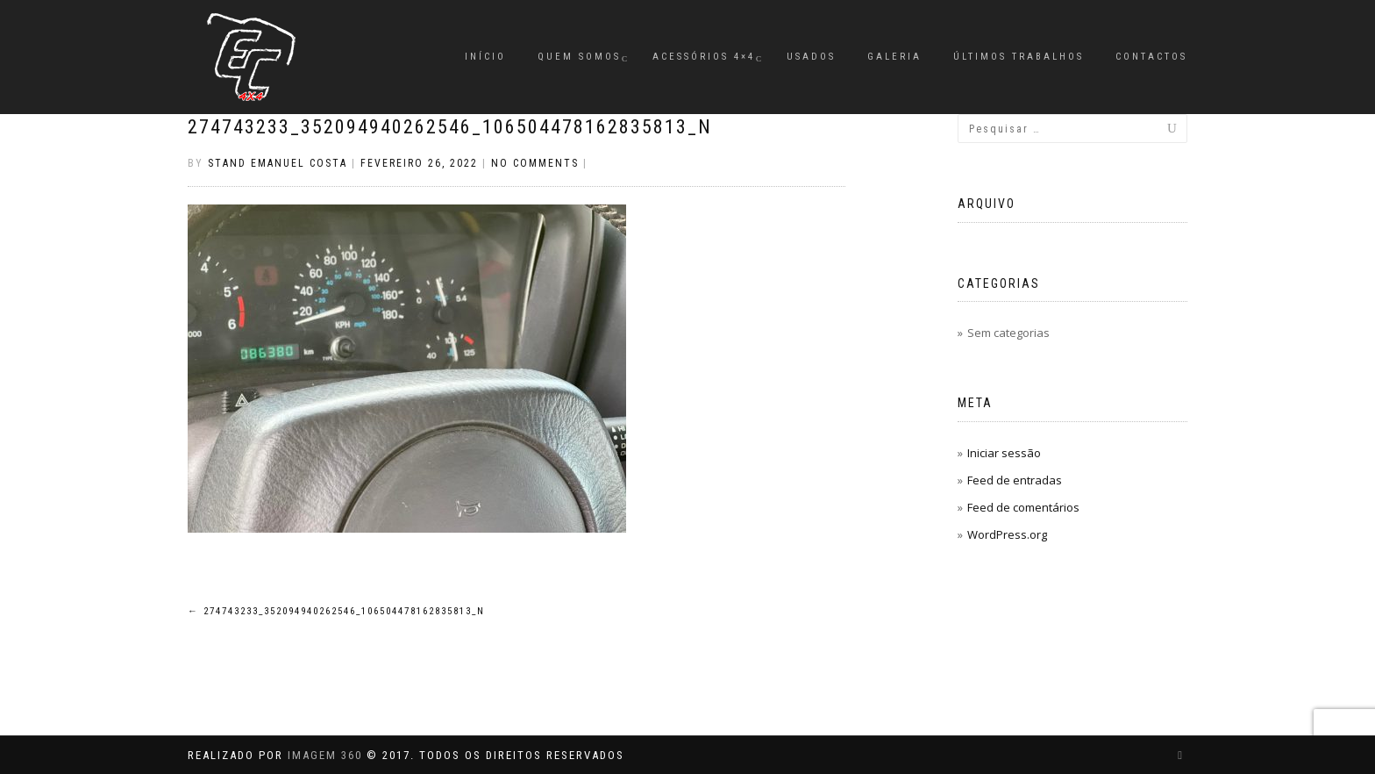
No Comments (535, 163)
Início (485, 56)
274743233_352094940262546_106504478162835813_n (450, 127)
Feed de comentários (1023, 507)
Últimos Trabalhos (1018, 56)
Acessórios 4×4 (703, 56)
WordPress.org (1007, 534)
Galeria (894, 56)
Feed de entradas (1014, 480)
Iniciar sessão (1004, 453)
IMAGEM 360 (325, 755)
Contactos (1151, 56)
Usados (811, 56)
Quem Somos (579, 56)
